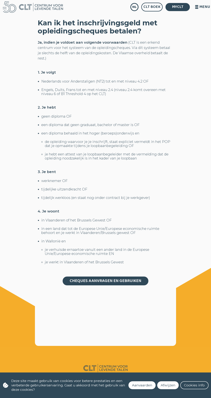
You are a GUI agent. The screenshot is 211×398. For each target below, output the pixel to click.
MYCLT (177, 7)
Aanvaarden (142, 385)
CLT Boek (152, 7)
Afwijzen (168, 385)
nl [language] (134, 7)
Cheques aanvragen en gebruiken (105, 280)
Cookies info (194, 385)
